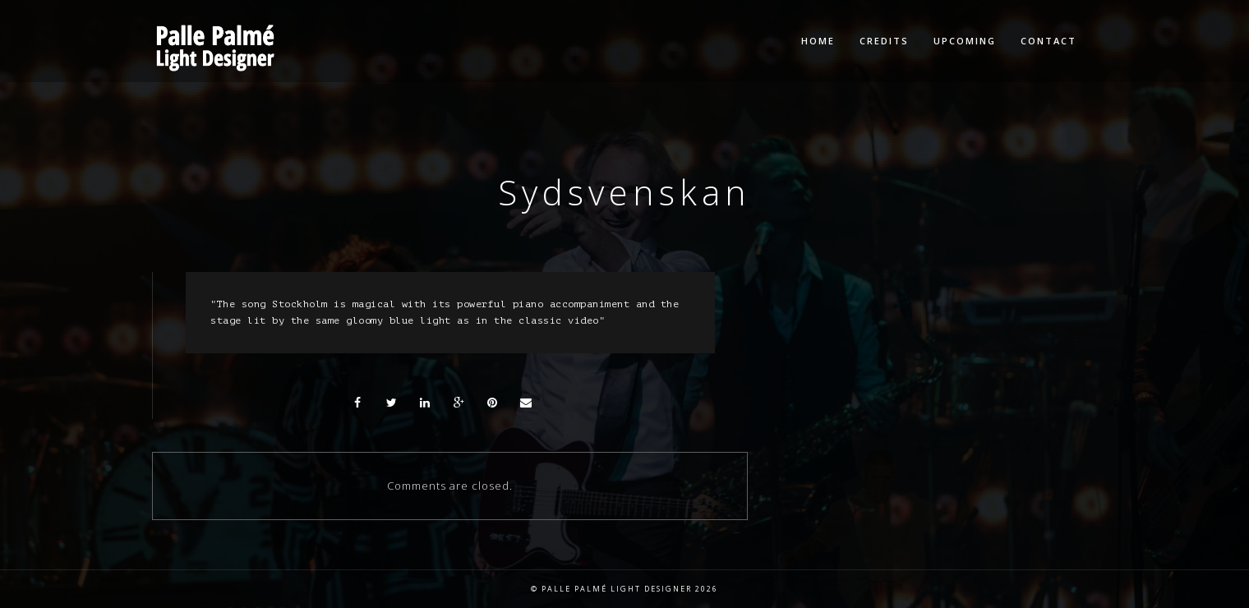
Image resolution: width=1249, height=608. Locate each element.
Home (818, 41)
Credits (884, 41)
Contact (1048, 41)
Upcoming (964, 41)
